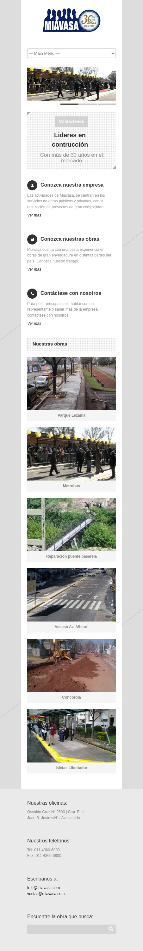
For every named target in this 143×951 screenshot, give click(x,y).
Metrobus (71, 486)
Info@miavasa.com (43, 888)
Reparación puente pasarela (71, 556)
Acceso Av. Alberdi (71, 627)
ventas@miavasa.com (46, 894)
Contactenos (71, 121)
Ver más (34, 215)
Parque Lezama (71, 415)
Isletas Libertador (71, 768)
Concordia (71, 697)
